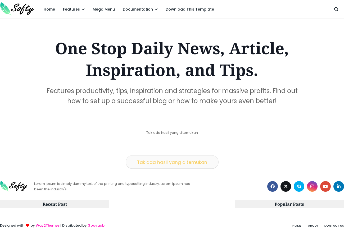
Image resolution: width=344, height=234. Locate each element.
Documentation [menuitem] (138, 9)
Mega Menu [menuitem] (104, 9)
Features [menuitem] (71, 9)
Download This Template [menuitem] (190, 9)
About (313, 225)
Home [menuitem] (49, 9)
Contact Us (334, 225)
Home (296, 225)
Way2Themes (48, 225)
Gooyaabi (96, 225)
